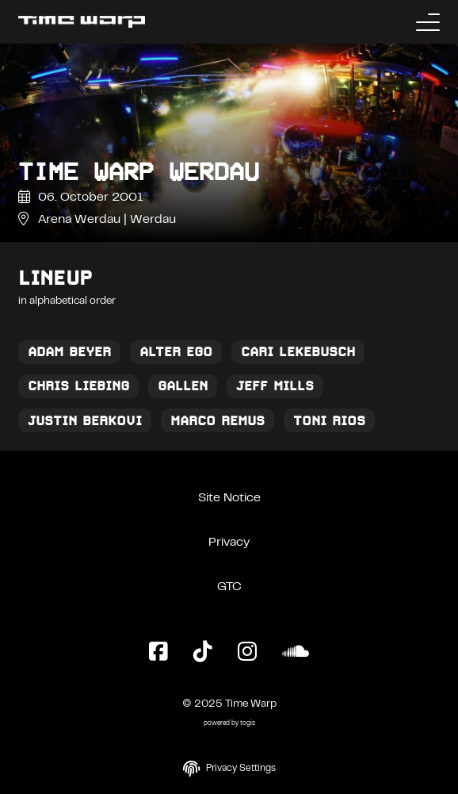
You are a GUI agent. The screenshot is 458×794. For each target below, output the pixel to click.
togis (247, 724)
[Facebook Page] (158, 653)
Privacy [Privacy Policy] (229, 542)
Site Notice (229, 498)
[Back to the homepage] (81, 22)
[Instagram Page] (247, 653)
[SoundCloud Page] (295, 653)
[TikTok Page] (203, 653)
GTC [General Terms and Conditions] (229, 587)
